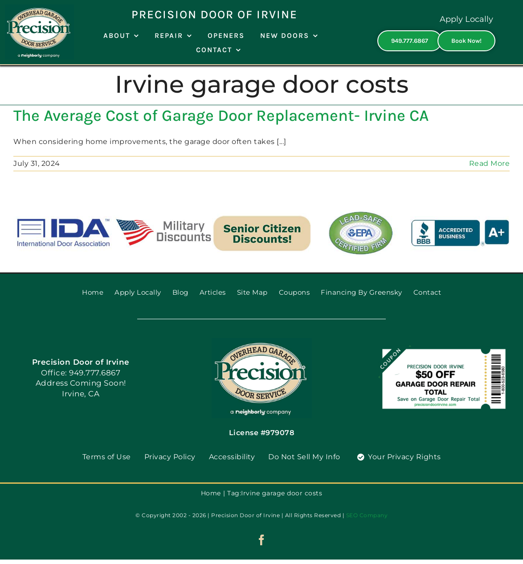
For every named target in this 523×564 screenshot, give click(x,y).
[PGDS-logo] (39, 8)
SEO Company (367, 515)
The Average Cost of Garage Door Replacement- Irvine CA (221, 115)
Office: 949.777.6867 (80, 372)
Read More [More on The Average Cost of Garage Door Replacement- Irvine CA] (489, 163)
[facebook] (261, 540)
